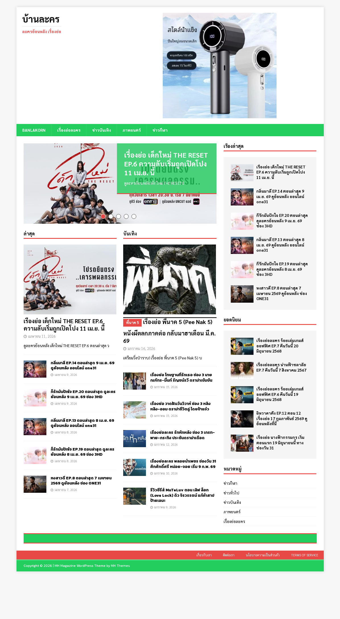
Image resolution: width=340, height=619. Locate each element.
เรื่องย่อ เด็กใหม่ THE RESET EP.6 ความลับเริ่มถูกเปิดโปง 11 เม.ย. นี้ (166, 163)
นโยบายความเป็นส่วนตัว (263, 595)
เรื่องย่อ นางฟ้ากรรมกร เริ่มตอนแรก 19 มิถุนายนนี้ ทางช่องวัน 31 (280, 442)
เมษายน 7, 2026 (66, 491)
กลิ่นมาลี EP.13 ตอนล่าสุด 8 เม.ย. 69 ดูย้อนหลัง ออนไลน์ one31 (82, 424)
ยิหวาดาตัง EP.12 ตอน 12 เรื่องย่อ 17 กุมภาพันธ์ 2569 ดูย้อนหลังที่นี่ (281, 418)
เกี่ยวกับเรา (204, 595)
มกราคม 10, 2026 (166, 475)
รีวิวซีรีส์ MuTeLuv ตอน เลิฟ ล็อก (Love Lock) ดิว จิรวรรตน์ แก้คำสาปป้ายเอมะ (182, 497)
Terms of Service (304, 595)
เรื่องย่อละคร (69, 130)
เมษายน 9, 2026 (66, 376)
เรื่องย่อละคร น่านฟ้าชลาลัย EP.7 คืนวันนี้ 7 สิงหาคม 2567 (281, 367)
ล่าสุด (29, 235)
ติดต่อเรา (228, 595)
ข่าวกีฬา (160, 130)
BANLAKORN (34, 130)
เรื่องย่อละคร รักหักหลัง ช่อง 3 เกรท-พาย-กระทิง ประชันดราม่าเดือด (182, 437)
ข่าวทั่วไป (231, 492)
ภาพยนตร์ (132, 130)
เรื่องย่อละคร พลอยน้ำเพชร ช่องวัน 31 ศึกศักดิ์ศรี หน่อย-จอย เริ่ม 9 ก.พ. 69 (183, 465)
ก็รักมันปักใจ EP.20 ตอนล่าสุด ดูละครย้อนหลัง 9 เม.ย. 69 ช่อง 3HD (83, 396)
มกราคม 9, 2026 (165, 509)
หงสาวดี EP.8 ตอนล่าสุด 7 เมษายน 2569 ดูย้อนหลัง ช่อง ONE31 (81, 482)
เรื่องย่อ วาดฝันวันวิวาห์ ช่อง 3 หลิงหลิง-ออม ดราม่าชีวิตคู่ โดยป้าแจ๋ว (180, 408)
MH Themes (120, 605)
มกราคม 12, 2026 (166, 446)
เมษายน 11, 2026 (41, 338)
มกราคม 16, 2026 (141, 350)
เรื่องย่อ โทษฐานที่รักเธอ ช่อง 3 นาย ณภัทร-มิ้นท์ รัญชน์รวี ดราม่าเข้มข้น (181, 379)
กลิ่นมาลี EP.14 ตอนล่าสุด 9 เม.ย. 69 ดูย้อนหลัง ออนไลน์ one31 (82, 367)
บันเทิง (130, 235)
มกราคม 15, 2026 (166, 388)
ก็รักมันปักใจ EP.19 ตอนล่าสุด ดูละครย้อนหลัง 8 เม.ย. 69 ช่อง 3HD (82, 453)
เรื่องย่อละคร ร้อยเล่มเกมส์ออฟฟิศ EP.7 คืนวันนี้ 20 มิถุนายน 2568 (280, 345)
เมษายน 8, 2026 (66, 434)
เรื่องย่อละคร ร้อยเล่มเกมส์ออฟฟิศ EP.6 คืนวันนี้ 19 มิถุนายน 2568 (280, 394)
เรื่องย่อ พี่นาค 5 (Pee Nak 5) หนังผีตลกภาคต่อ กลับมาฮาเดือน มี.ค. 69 (169, 332)
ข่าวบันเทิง (101, 130)
